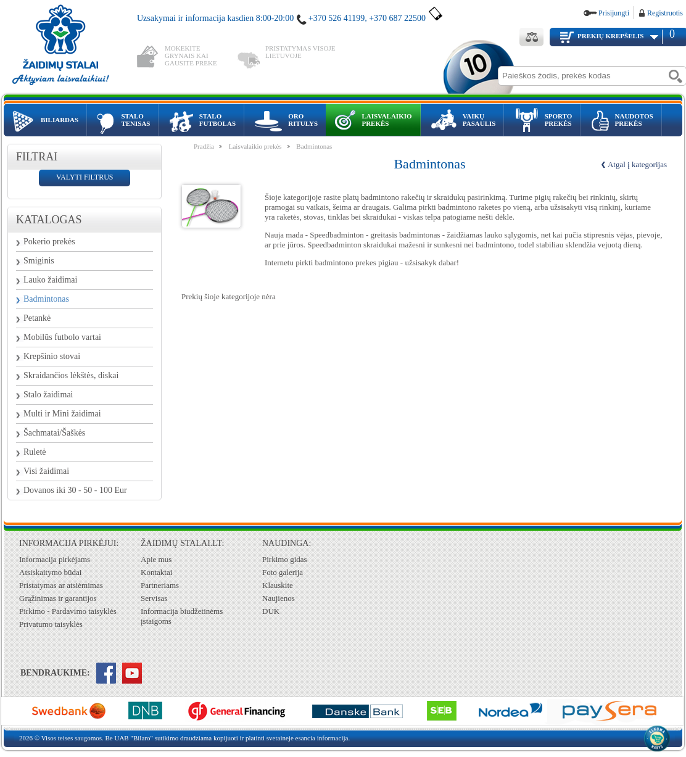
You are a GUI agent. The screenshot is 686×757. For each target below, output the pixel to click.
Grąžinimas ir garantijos (58, 598)
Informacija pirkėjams (54, 559)
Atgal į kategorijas (637, 164)
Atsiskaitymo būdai (50, 572)
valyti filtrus (84, 177)
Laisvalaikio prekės (255, 146)
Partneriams (160, 585)
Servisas (154, 598)
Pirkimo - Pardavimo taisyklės (68, 611)
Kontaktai (156, 572)
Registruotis (665, 13)
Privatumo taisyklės (51, 624)
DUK (270, 611)
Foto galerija (282, 572)
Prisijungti (613, 13)
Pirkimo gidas (284, 559)
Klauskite (277, 585)
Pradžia (204, 146)
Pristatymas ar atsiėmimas (61, 585)
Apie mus (156, 559)
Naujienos (278, 598)
